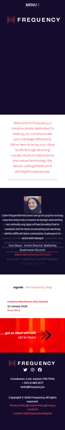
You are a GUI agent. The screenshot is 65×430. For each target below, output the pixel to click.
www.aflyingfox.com (32, 263)
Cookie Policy (36, 405)
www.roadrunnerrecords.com (32, 254)
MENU (32, 5)
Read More (14, 310)
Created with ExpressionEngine (32, 413)
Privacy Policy (18, 405)
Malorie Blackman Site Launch (27, 301)
